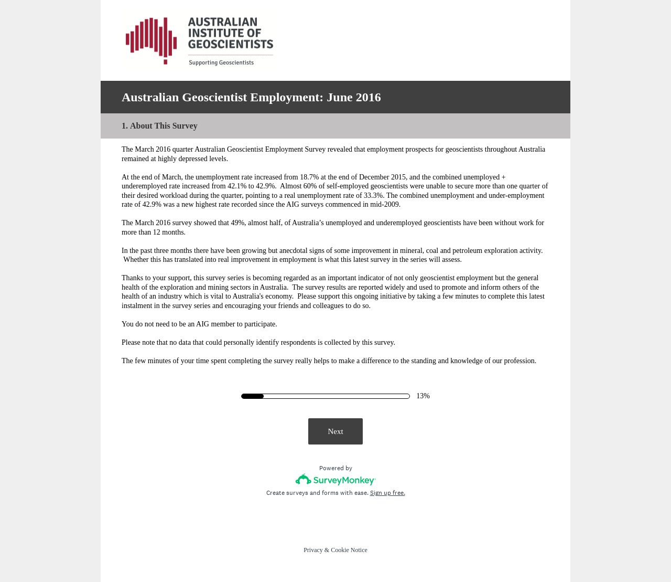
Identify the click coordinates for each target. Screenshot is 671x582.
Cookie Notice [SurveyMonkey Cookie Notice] (349, 550)
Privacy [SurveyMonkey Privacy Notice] (313, 550)
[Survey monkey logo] (336, 479)
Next (335, 431)
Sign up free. (387, 493)
